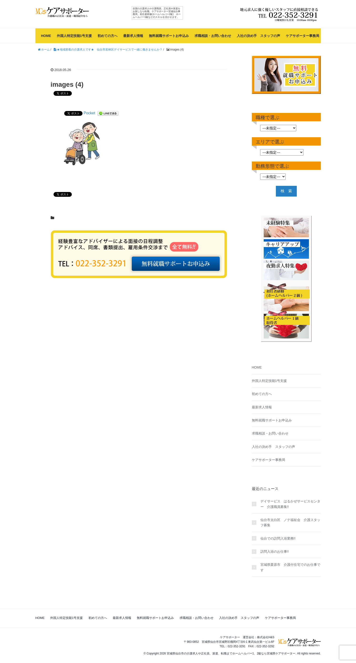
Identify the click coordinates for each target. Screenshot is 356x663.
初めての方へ (107, 36)
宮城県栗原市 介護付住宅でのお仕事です (290, 567)
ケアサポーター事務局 (302, 36)
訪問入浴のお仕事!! (274, 551)
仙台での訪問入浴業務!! (279, 538)
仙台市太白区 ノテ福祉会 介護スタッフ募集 (290, 522)
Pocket (89, 113)
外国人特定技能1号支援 (74, 36)
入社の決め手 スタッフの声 (258, 36)
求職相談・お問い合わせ (213, 36)
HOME (46, 36)
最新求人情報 (133, 36)
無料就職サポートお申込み (169, 36)
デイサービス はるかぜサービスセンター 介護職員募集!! (290, 503)
